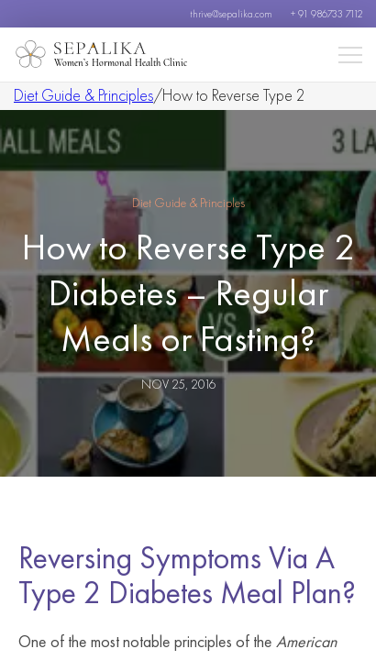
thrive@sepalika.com (231, 13)
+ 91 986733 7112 (326, 13)
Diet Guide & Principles (83, 94)
